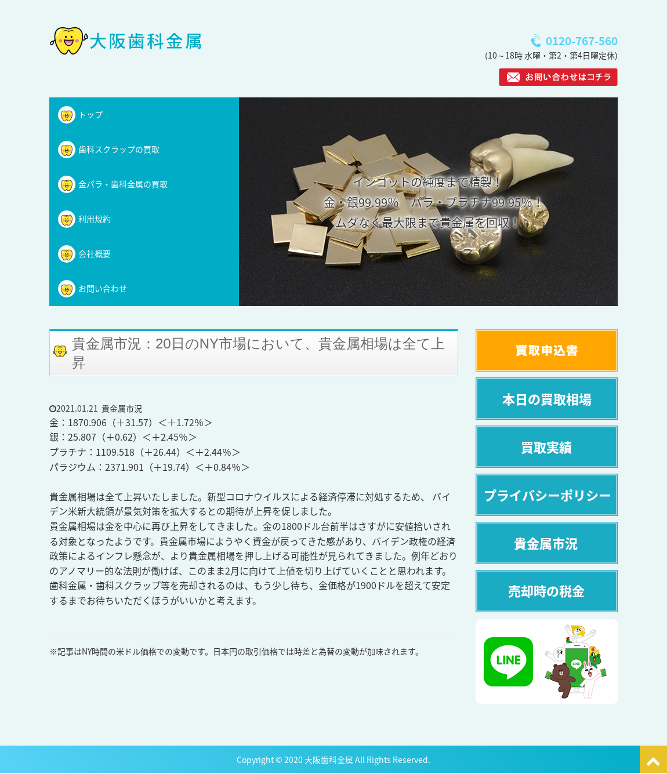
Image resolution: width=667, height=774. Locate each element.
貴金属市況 (122, 408)
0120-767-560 (582, 41)
